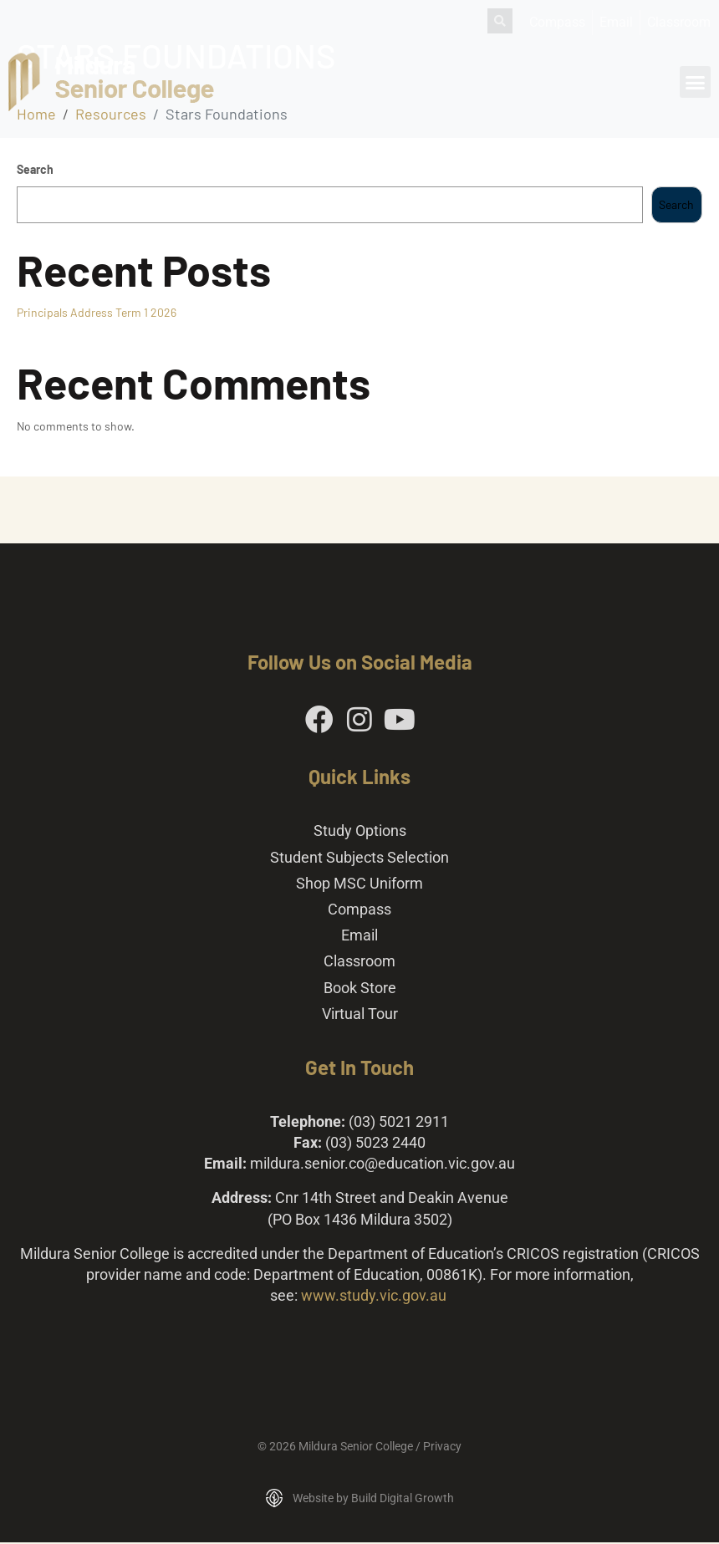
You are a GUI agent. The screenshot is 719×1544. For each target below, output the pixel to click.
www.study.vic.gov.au (373, 1298)
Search (35, 169)
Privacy (442, 1448)
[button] (695, 82)
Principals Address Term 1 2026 (96, 312)
